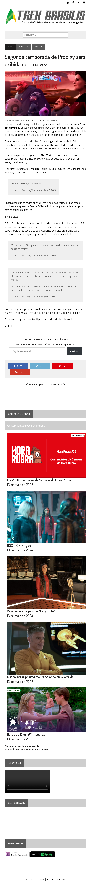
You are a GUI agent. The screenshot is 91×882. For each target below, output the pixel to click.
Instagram (61, 875)
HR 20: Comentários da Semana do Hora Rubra (39, 474)
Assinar (74, 351)
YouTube (29, 875)
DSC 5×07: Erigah (19, 540)
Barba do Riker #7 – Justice (26, 729)
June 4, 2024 (50, 255)
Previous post (35, 378)
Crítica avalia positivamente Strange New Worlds (40, 671)
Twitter (50, 875)
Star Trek (23, 47)
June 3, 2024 (50, 190)
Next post (58, 378)
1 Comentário (50, 120)
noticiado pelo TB (27, 124)
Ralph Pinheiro (16, 120)
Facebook (40, 875)
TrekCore (39, 141)
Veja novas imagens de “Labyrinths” (31, 605)
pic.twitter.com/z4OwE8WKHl (26, 184)
